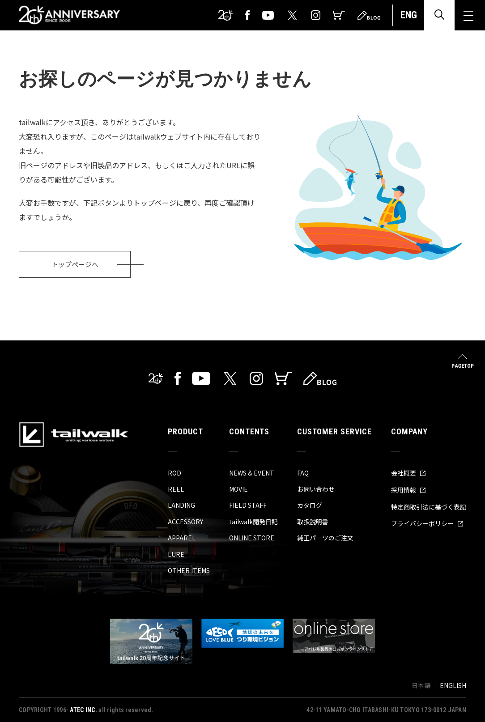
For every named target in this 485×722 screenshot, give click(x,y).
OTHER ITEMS (189, 570)
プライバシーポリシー (427, 523)
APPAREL (182, 537)
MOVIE (238, 488)
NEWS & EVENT (251, 472)
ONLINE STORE (251, 537)
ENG (408, 15)
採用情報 (408, 489)
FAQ (303, 472)
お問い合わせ (316, 488)
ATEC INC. (83, 710)
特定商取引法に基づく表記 (428, 506)
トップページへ (74, 264)
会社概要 (408, 472)
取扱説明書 (312, 521)
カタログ (309, 505)
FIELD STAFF (248, 505)
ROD (174, 472)
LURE (176, 554)
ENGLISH (453, 685)
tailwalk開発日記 (253, 521)
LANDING (181, 505)
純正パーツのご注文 (325, 537)
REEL (176, 488)
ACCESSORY (185, 521)
